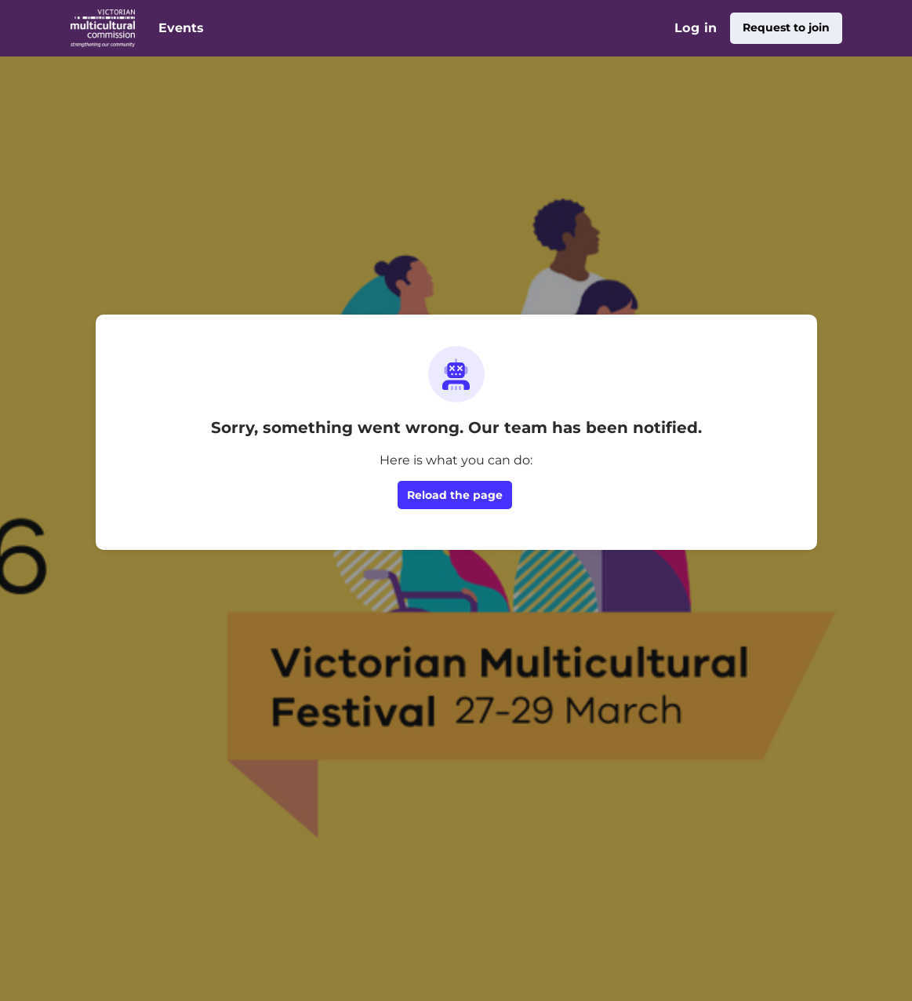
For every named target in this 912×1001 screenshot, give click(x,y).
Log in (695, 27)
